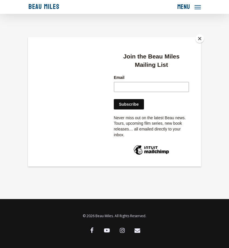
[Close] (199, 38)
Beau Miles (43, 6)
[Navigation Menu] (189, 6)
